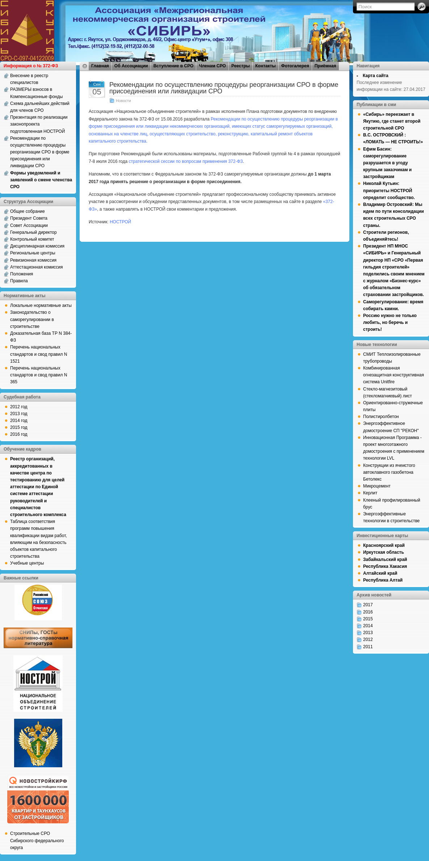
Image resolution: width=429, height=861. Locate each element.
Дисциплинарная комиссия (37, 246)
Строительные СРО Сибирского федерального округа (37, 840)
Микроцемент (377, 486)
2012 (368, 639)
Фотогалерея (295, 65)
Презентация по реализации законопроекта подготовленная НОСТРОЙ (39, 124)
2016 (368, 612)
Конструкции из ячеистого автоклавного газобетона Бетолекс (389, 472)
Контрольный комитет (32, 239)
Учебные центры (27, 563)
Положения (21, 274)
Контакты (265, 65)
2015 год (19, 427)
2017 (368, 604)
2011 (368, 646)
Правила (19, 280)
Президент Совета (28, 218)
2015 (368, 618)
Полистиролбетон (381, 416)
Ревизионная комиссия (33, 260)
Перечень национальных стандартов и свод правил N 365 (38, 375)
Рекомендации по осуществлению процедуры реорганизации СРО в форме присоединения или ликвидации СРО (40, 152)
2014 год (19, 420)
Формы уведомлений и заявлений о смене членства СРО (41, 179)
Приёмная (325, 65)
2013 (368, 632)
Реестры (240, 65)
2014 (368, 625)
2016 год (19, 434)
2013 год (19, 413)
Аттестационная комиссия (36, 267)
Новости (123, 100)
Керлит (370, 492)
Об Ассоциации (131, 65)
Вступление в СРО (173, 65)
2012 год (19, 406)
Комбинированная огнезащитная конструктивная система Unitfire (393, 375)
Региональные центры (32, 253)
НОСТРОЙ (120, 221)
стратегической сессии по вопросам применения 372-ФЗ (186, 161)
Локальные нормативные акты (41, 305)
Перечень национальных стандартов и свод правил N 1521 (38, 354)
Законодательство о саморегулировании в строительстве (32, 319)
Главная (100, 65)
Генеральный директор (33, 232)
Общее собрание (27, 211)
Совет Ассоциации (29, 225)
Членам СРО (212, 65)
